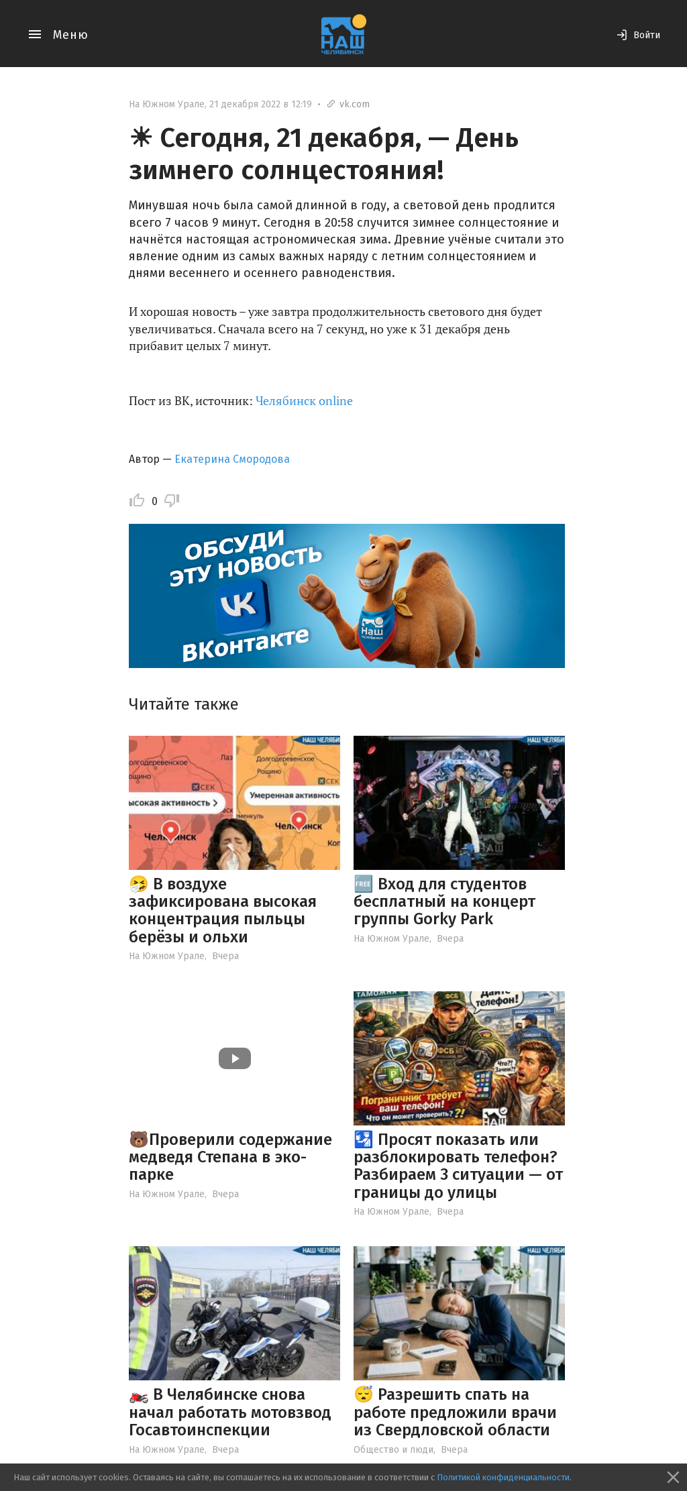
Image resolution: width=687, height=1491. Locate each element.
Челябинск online (304, 400)
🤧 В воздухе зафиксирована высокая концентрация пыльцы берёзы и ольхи (223, 910)
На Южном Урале (167, 104)
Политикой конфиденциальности (503, 1477)
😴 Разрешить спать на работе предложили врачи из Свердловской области (455, 1412)
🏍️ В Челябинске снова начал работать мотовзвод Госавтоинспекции (230, 1412)
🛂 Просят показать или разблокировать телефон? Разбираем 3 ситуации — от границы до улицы (458, 1166)
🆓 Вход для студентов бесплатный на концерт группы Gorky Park (444, 902)
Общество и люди (393, 1449)
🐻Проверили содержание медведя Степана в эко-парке (230, 1157)
